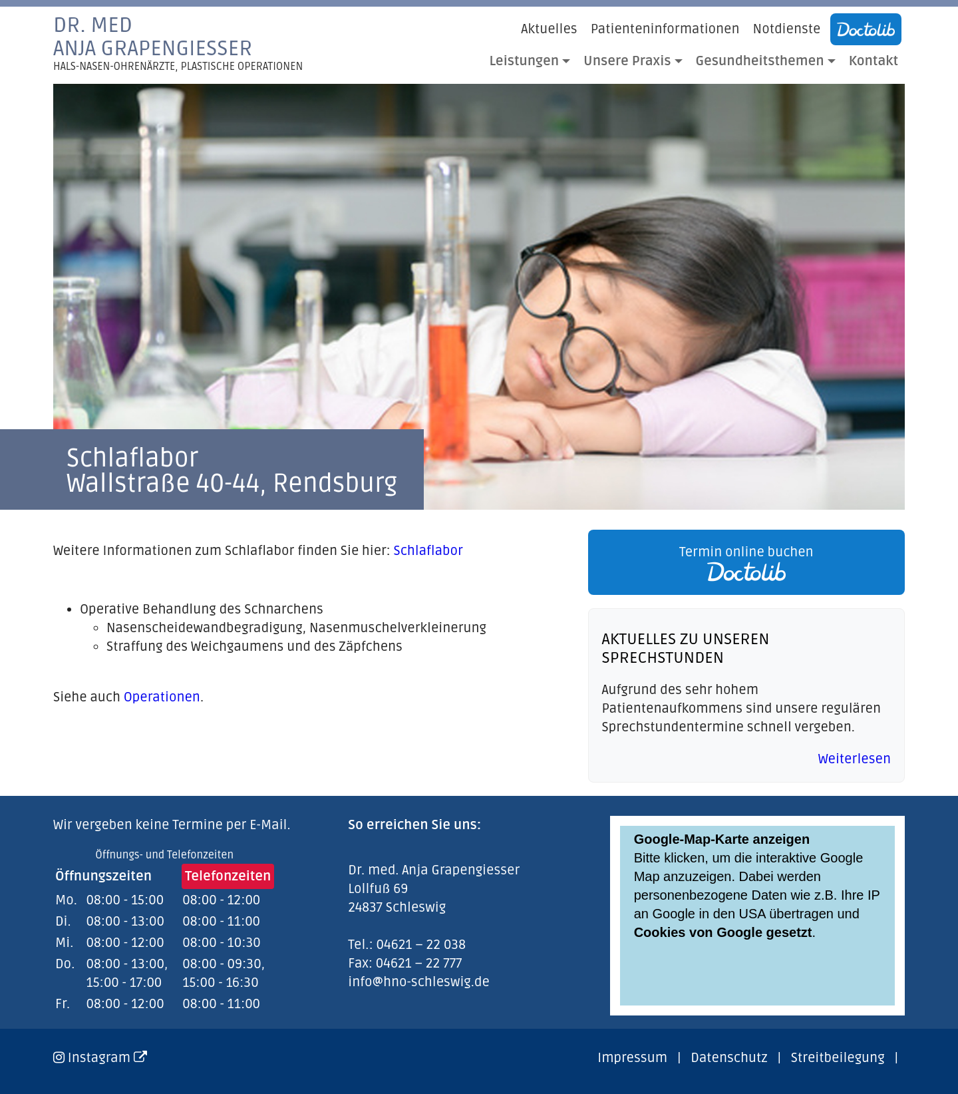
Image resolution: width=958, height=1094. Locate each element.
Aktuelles (549, 29)
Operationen (162, 697)
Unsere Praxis (627, 61)
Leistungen (524, 61)
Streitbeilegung (838, 1058)
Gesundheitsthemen (760, 61)
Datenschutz (729, 1058)
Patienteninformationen (665, 29)
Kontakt (873, 61)
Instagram (107, 1058)
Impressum (632, 1058)
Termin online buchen (746, 563)
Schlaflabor (428, 551)
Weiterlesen (854, 759)
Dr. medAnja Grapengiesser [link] (178, 43)
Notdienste (787, 29)
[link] (743, 562)
